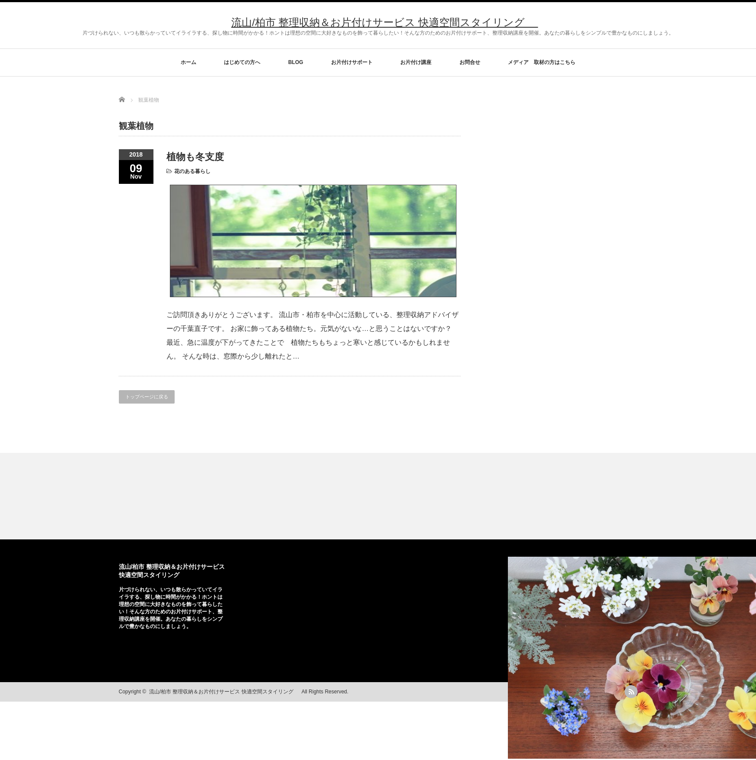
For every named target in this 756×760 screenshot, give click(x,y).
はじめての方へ (242, 62)
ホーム (188, 62)
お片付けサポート (352, 62)
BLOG (295, 62)
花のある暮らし (192, 171)
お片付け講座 (415, 62)
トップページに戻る (146, 396)
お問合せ (469, 62)
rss (631, 691)
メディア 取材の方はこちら (541, 62)
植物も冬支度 (195, 156)
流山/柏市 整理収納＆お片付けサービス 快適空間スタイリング (384, 22)
